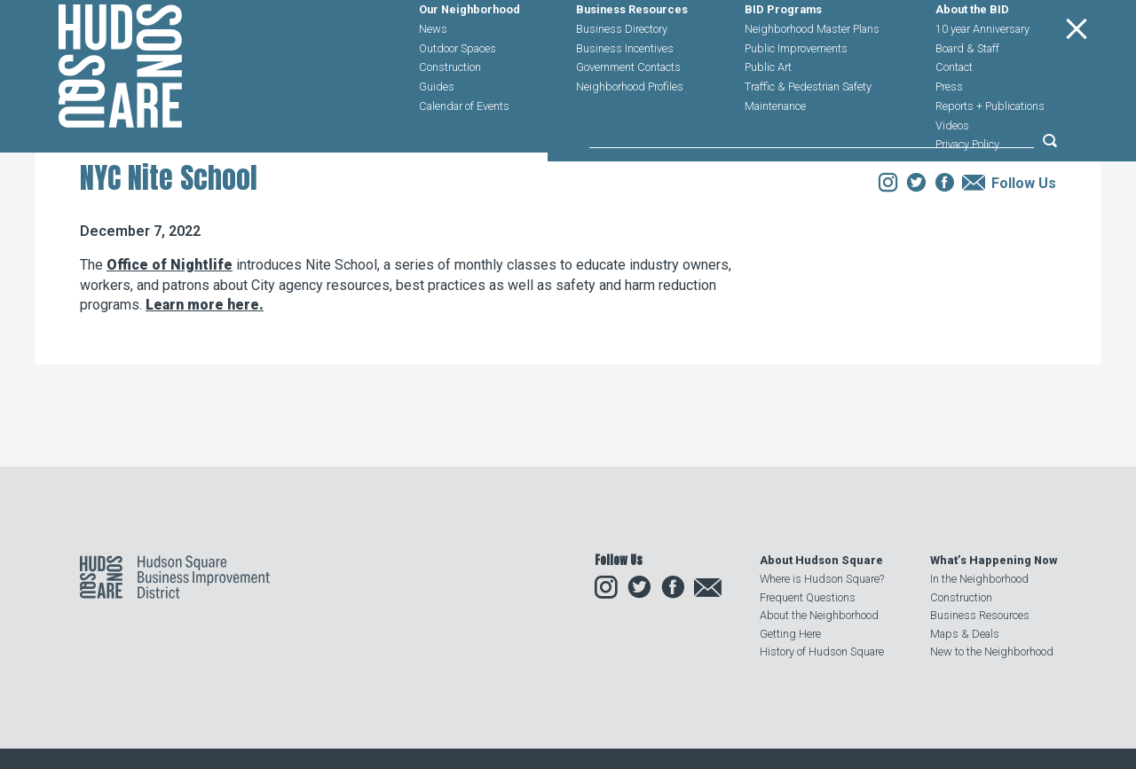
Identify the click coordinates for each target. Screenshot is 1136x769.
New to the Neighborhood (991, 651)
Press (949, 126)
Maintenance (775, 146)
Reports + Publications (990, 146)
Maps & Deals (964, 633)
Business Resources (632, 50)
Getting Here (790, 633)
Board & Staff (967, 88)
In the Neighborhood (979, 578)
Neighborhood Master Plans (812, 68)
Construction (450, 107)
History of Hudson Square (822, 651)
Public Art (768, 107)
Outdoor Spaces (457, 88)
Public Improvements (796, 88)
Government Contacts (628, 107)
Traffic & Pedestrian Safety (808, 126)
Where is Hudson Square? (822, 578)
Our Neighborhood (469, 50)
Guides (436, 126)
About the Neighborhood (819, 615)
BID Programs (783, 50)
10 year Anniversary (982, 68)
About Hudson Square (821, 560)
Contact (954, 107)
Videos (952, 165)
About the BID (972, 50)
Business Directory (621, 68)
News (433, 68)
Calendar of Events (464, 146)
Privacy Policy (967, 185)
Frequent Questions (808, 597)
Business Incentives (625, 88)
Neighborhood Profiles (629, 126)
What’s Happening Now (993, 560)
